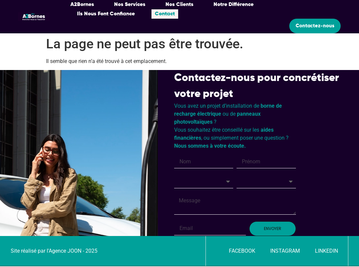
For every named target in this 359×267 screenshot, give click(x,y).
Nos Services (129, 4)
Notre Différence (234, 4)
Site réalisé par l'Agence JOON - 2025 (54, 251)
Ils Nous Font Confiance (106, 14)
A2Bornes (82, 4)
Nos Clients (179, 4)
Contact (165, 14)
